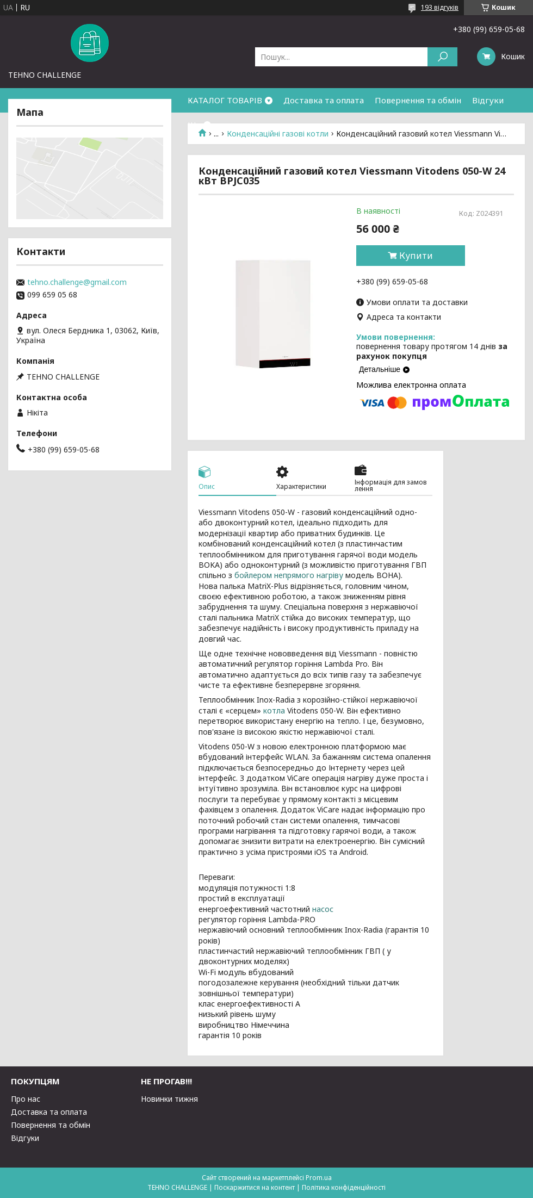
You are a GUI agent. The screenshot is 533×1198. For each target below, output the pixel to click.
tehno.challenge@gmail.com (77, 282)
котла (274, 710)
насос (322, 909)
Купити (416, 256)
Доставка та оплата (323, 100)
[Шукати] (442, 56)
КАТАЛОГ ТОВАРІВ (225, 100)
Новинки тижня (169, 1099)
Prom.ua (319, 1177)
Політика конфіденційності (344, 1187)
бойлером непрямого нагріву (288, 575)
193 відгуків (439, 7)
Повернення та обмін (418, 100)
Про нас (25, 1099)
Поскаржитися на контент (254, 1187)
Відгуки (488, 100)
